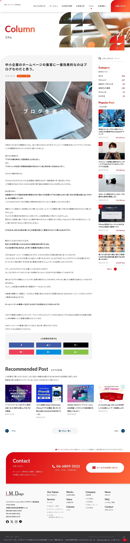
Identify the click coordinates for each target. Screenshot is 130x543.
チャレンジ (112, 92)
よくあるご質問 (114, 500)
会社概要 (90, 499)
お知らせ (114, 493)
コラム (91, 6)
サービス (52, 6)
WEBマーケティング (112, 84)
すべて (112, 76)
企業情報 (101, 6)
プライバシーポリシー (103, 540)
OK (125, 540)
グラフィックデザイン (56, 509)
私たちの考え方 (39, 6)
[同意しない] (127, 540)
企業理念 (90, 502)
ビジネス (112, 96)
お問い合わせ (114, 508)
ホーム (60, 449)
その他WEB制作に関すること (56, 516)
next (116, 431)
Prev (14, 431)
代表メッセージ (92, 505)
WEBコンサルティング (56, 512)
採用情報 (90, 508)
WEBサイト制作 (112, 88)
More (109, 269)
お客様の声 (80, 6)
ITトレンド (112, 80)
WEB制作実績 (67, 6)
